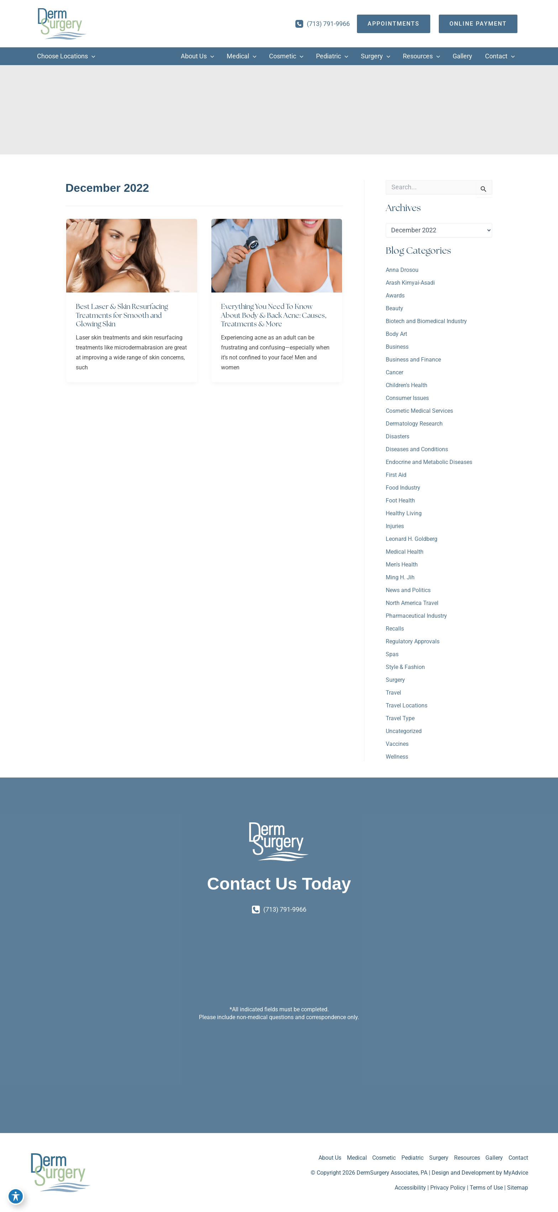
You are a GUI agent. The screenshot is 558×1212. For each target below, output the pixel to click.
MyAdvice (516, 1172)
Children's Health (406, 385)
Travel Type (400, 718)
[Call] (322, 24)
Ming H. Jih (400, 577)
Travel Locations (406, 705)
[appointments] (393, 24)
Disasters (397, 436)
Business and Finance (413, 360)
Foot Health (400, 500)
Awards (395, 296)
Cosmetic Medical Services (419, 411)
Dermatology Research (414, 424)
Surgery (395, 680)
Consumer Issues (407, 398)
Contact (518, 1157)
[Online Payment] (478, 24)
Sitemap (517, 1187)
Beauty (394, 308)
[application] (91, 56)
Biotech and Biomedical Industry (426, 321)
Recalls (395, 629)
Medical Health (404, 552)
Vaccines (397, 744)
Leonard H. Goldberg (411, 539)
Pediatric (412, 1157)
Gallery (494, 1157)
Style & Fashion (405, 667)
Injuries (395, 526)
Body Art (396, 334)
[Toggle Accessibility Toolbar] (15, 1196)
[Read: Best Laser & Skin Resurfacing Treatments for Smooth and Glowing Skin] (131, 255)
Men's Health (402, 565)
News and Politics (408, 590)
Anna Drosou (402, 270)
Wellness (397, 757)
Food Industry (403, 488)
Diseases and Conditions (417, 449)
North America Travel (412, 603)
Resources (467, 1157)
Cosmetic (383, 1157)
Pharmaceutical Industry (416, 616)
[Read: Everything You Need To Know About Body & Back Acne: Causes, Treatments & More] (276, 255)
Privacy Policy (447, 1187)
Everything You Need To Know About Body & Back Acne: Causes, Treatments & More (275, 315)
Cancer (394, 372)
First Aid (396, 475)
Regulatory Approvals (412, 641)
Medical (356, 1157)
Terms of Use (486, 1187)
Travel (393, 693)
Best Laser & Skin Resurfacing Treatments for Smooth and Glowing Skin (123, 315)
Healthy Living (404, 513)
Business (397, 347)
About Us (329, 1157)
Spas (392, 654)
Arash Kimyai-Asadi (410, 283)
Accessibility (410, 1187)
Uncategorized (404, 731)
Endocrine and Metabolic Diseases (429, 462)
